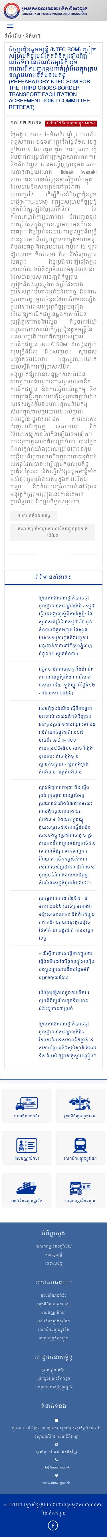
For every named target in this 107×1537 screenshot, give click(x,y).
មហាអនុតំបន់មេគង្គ (33, 516)
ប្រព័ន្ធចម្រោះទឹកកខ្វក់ (53, 1379)
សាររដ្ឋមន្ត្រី (53, 1255)
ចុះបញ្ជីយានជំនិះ (26, 1117)
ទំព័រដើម (13, 36)
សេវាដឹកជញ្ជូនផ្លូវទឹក (27, 1201)
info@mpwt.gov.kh (56, 1468)
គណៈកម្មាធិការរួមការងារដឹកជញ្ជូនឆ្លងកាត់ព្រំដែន (53, 532)
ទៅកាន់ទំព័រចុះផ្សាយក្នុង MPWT (71, 124)
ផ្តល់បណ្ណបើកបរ (26, 1159)
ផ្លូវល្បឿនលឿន (53, 1370)
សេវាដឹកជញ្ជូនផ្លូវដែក (80, 1159)
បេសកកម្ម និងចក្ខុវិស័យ (53, 1247)
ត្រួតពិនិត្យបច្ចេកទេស (80, 1117)
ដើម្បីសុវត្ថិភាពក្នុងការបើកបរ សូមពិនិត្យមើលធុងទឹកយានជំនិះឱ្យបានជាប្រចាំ (64, 1001)
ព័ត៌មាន (33, 36)
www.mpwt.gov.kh (56, 1483)
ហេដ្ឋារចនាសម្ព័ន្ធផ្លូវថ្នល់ (53, 1387)
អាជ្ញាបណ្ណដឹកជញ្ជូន (80, 1201)
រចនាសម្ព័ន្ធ (53, 1264)
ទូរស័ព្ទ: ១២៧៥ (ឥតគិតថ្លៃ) (56, 1452)
